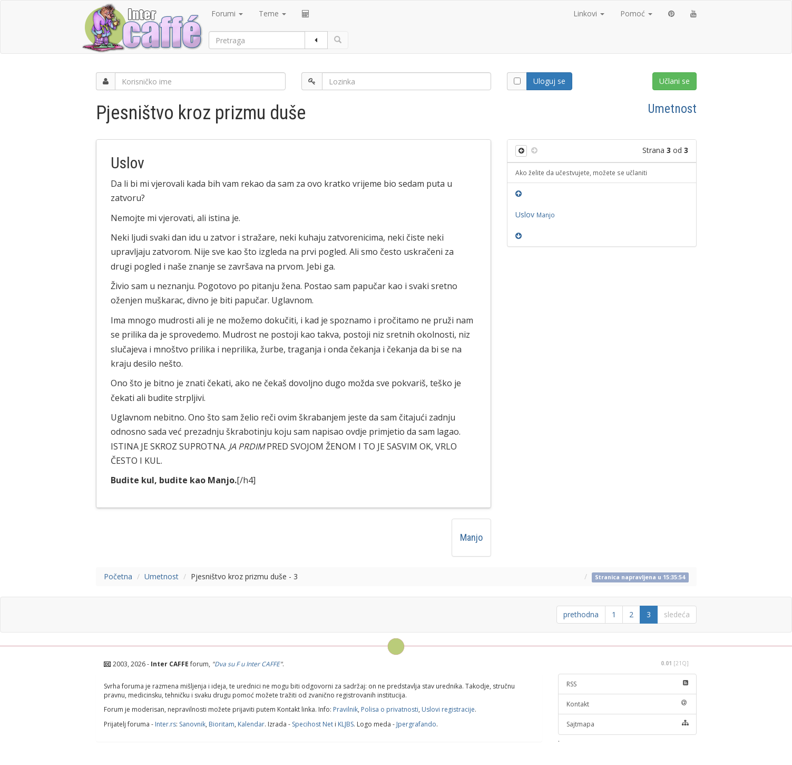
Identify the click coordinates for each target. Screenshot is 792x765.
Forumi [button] (227, 13)
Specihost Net (312, 724)
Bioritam (221, 724)
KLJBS (346, 724)
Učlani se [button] (674, 81)
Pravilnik (345, 709)
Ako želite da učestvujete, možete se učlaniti (581, 172)
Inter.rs (165, 724)
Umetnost (672, 108)
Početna (118, 576)
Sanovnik (192, 724)
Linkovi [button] (588, 13)
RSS (627, 684)
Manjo (471, 537)
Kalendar (251, 724)
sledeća (677, 614)
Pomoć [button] (636, 13)
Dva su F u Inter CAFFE (247, 663)
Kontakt (627, 704)
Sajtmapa (627, 724)
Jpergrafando (416, 724)
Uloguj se (549, 81)
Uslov (535, 214)
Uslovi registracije (448, 709)
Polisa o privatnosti (389, 709)
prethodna (581, 614)
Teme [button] (272, 13)
